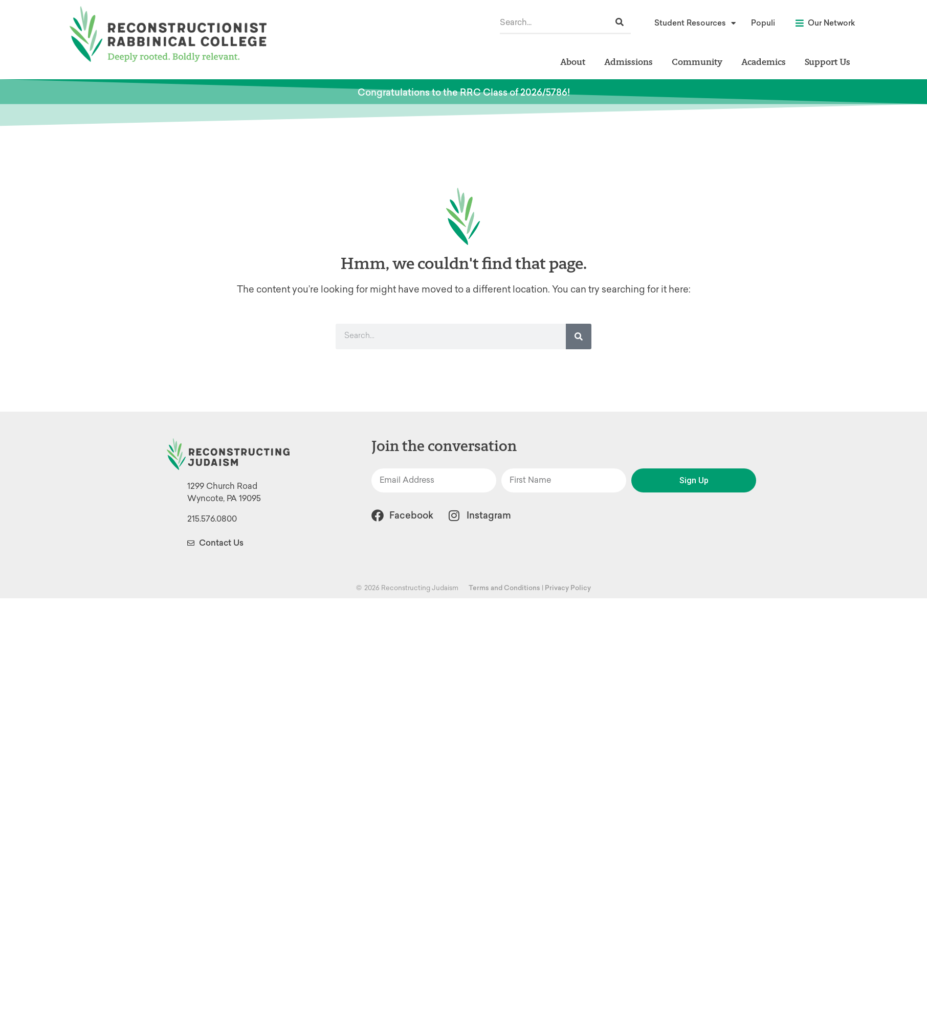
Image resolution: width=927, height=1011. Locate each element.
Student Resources (695, 23)
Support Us (827, 61)
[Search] (619, 22)
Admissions (631, 61)
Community (699, 61)
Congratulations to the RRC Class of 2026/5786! (464, 92)
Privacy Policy (568, 588)
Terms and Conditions (504, 588)
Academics (766, 61)
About (575, 61)
